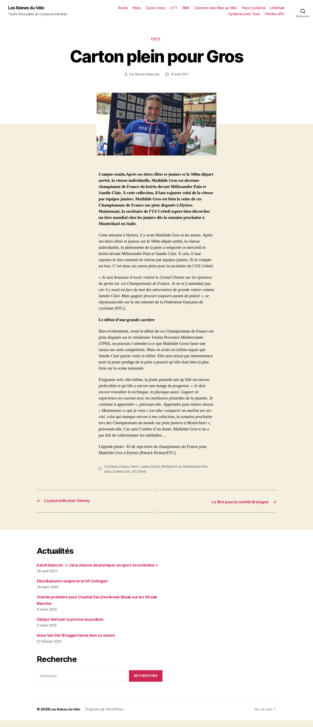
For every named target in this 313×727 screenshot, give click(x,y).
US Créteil (139, 472)
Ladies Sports (151, 467)
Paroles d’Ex (274, 14)
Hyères (124, 467)
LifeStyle (277, 8)
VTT (173, 8)
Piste (137, 8)
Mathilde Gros (173, 467)
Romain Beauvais (146, 75)
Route (123, 8)
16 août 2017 (180, 75)
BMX (186, 8)
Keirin (136, 467)
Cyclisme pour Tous (244, 14)
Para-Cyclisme (253, 8)
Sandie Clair (122, 472)
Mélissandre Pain (197, 467)
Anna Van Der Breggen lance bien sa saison (80, 641)
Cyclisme (111, 467)
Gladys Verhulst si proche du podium (74, 625)
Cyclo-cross (155, 8)
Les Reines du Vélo (28, 8)
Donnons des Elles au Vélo (216, 8)
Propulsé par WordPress (106, 716)
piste (108, 472)
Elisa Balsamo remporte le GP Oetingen (76, 587)
